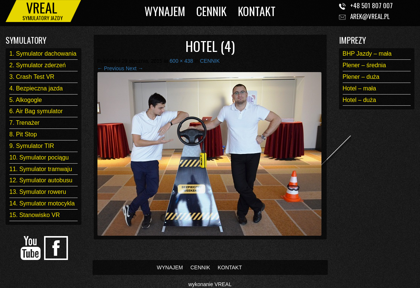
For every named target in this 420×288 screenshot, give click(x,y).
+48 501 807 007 (371, 5)
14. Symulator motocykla (42, 203)
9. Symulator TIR (31, 146)
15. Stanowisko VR (34, 215)
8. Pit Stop (23, 134)
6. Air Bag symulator (36, 111)
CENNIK (211, 11)
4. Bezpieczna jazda (36, 88)
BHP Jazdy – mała (367, 53)
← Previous (110, 68)
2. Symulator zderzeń (37, 65)
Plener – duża (361, 77)
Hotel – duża (359, 100)
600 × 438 (181, 61)
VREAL (223, 284)
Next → (134, 68)
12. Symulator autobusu (40, 180)
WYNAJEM (164, 11)
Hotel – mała (359, 88)
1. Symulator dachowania (43, 53)
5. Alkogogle (25, 100)
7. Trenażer (24, 123)
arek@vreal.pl (370, 16)
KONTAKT (257, 11)
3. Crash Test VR (32, 77)
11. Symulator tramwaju (40, 169)
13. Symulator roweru (37, 192)
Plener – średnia (364, 65)
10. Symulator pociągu (39, 157)
